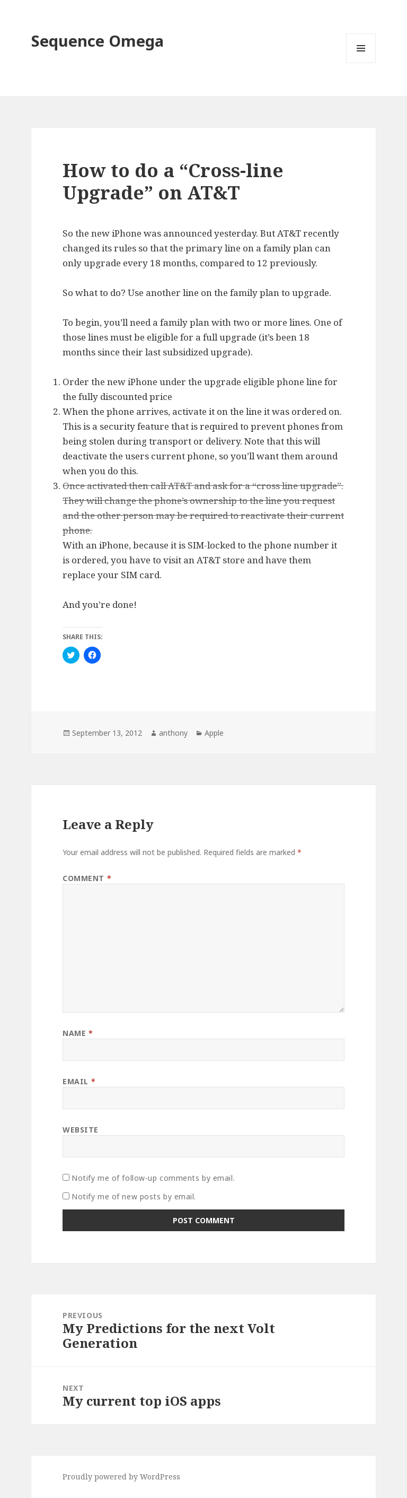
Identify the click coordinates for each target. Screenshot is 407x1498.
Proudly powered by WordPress (121, 1476)
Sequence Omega (97, 40)
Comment (87, 878)
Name (78, 1033)
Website (81, 1130)
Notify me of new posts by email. (134, 1196)
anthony (173, 733)
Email (79, 1081)
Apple (214, 733)
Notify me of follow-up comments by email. (153, 1178)
